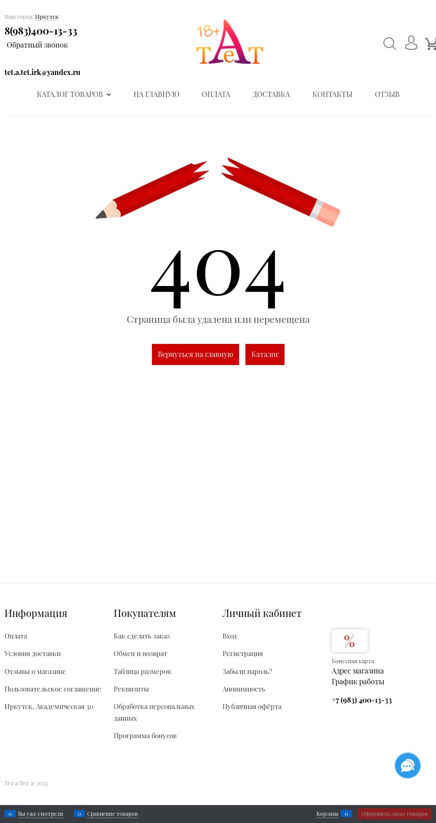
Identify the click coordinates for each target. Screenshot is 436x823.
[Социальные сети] (407, 765)
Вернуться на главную (195, 354)
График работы (358, 681)
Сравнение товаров (112, 813)
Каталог (265, 354)
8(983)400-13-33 (40, 30)
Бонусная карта (353, 661)
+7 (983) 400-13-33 (362, 699)
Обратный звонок (37, 44)
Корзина (327, 813)
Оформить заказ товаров (394, 813)
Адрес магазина (358, 670)
